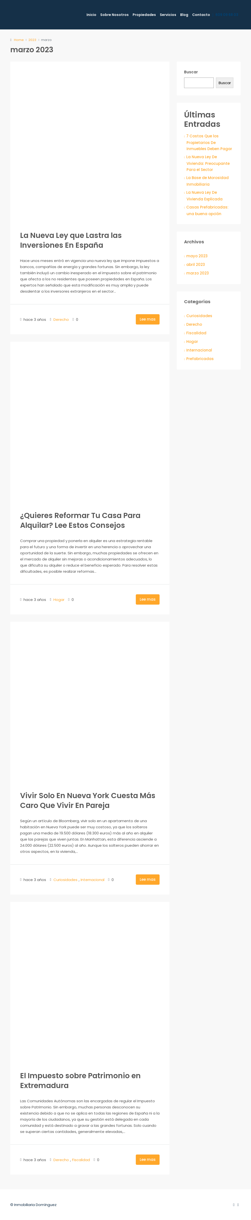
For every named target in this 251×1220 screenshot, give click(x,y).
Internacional (92, 879)
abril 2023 (195, 264)
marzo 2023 (197, 273)
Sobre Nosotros (114, 14)
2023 (32, 40)
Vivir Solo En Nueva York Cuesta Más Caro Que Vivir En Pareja (87, 801)
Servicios (168, 14)
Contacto (201, 14)
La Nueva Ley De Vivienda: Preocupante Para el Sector (208, 163)
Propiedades (144, 14)
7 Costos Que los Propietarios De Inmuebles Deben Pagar (209, 142)
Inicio (91, 14)
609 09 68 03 (225, 15)
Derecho (61, 319)
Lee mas (148, 319)
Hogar (58, 599)
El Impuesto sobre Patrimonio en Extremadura (80, 1081)
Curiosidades (65, 879)
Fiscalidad (81, 1159)
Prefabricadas (200, 358)
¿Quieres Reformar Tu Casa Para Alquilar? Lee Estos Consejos (80, 520)
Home (19, 40)
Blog (184, 14)
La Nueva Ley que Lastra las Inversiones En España (71, 240)
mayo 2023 (197, 256)
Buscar (191, 72)
